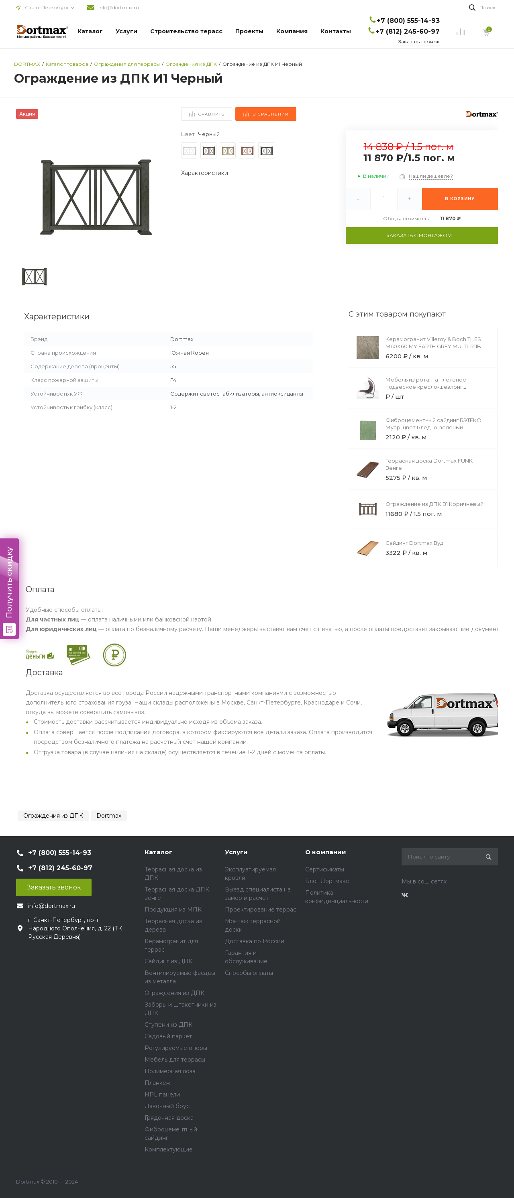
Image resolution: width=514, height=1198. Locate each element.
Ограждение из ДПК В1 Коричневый (434, 504)
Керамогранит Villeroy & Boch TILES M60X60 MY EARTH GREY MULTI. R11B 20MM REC (433, 346)
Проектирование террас (260, 909)
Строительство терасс (186, 31)
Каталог (90, 31)
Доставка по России (254, 941)
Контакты (335, 31)
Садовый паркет (168, 1036)
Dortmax (108, 815)
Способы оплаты (249, 973)
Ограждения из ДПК (53, 815)
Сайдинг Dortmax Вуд (414, 543)
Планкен (157, 1082)
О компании (325, 852)
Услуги (126, 31)
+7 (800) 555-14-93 (408, 20)
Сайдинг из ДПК (168, 961)
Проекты (249, 31)
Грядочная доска (169, 1117)
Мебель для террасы (175, 1059)
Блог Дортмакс (327, 881)
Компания (292, 31)
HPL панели (162, 1094)
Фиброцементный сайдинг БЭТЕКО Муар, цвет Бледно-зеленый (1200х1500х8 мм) (433, 427)
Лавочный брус (167, 1106)
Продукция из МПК (173, 909)
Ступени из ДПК (168, 1024)
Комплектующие (169, 1149)
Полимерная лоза (170, 1071)
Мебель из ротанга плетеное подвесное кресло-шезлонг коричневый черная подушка (426, 386)
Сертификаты (324, 869)
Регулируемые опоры (176, 1048)
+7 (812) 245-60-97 (407, 31)
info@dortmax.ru (118, 7)
